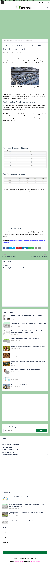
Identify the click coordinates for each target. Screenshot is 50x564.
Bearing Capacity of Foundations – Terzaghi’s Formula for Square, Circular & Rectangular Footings (27, 331)
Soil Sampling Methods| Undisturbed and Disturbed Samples (28, 346)
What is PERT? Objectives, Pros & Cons (20, 497)
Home (6, 2)
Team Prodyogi (7, 52)
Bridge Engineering (25, 447)
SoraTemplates (19, 561)
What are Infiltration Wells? (19, 377)
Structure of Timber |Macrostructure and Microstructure (26, 354)
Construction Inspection (25, 454)
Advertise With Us (24, 558)
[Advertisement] (25, 25)
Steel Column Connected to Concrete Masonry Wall (25, 369)
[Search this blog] (19, 430)
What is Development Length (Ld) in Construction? (25, 338)
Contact (13, 2)
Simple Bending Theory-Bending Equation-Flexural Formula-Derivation (26, 513)
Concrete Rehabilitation (25, 449)
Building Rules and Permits (25, 444)
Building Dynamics (25, 452)
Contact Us (33, 558)
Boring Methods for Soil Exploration (21, 385)
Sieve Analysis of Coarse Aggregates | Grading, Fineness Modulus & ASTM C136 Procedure (27, 316)
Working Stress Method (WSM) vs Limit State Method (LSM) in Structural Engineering (28, 323)
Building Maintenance (25, 442)
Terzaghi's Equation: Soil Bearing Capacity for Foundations (25, 520)
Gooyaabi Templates (35, 561)
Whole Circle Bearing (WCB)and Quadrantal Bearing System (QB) (28, 362)
